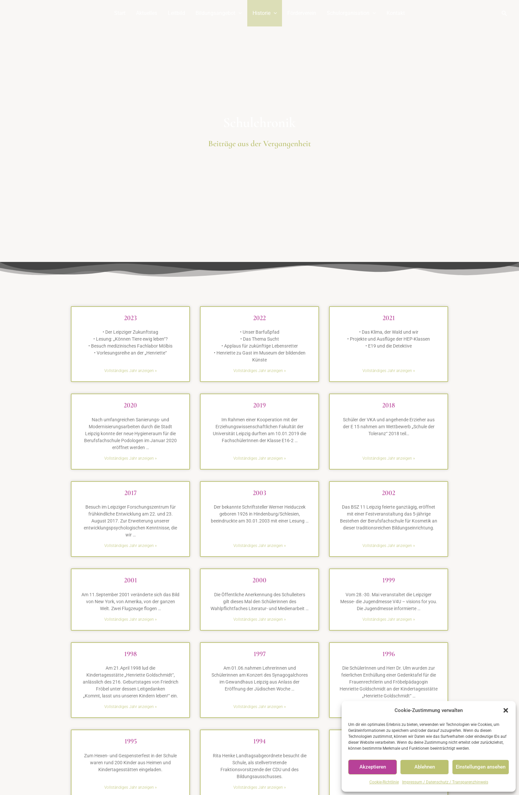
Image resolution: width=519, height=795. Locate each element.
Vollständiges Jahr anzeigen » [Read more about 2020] (130, 458)
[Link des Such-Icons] (504, 13)
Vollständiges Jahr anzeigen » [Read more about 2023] (130, 370)
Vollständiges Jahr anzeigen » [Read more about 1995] (130, 787)
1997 (260, 654)
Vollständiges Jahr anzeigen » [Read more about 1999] (388, 619)
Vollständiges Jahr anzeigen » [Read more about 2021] (388, 370)
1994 (259, 741)
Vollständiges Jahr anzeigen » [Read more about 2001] (130, 619)
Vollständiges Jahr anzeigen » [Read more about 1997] (259, 706)
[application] (238, 13)
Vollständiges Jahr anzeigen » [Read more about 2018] (388, 458)
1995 (130, 741)
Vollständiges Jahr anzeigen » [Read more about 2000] (259, 619)
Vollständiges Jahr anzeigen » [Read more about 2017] (130, 545)
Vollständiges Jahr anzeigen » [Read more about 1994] (259, 787)
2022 (259, 318)
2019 (259, 405)
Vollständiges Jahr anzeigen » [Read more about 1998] (130, 706)
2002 (388, 493)
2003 (259, 493)
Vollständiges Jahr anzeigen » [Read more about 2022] (259, 370)
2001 (130, 580)
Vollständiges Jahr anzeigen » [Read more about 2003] (259, 545)
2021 (389, 318)
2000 (259, 580)
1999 (388, 580)
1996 (388, 654)
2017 (130, 493)
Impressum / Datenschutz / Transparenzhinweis (445, 782)
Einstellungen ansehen (480, 767)
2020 (130, 405)
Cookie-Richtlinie (384, 782)
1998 (130, 654)
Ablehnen (424, 767)
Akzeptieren (372, 767)
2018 (388, 405)
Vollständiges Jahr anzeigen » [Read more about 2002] (388, 545)
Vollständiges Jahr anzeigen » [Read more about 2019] (259, 458)
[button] (505, 710)
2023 (130, 318)
